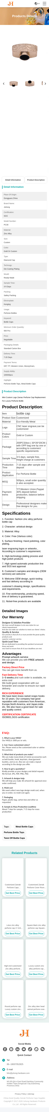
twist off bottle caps (14, 843)
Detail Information (13, 180)
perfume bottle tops (14, 837)
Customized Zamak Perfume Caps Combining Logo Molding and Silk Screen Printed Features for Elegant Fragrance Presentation (12, 890)
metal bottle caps (24, 831)
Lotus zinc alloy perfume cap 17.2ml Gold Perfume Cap (13, 931)
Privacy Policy (20, 1098)
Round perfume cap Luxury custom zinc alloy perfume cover (13, 1012)
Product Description (36, 180)
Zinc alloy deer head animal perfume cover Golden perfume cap (36, 1012)
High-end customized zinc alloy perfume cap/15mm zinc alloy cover (12, 972)
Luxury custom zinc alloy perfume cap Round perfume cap (36, 972)
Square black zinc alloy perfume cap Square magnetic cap (36, 931)
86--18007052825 (15, 1069)
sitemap (31, 1098)
